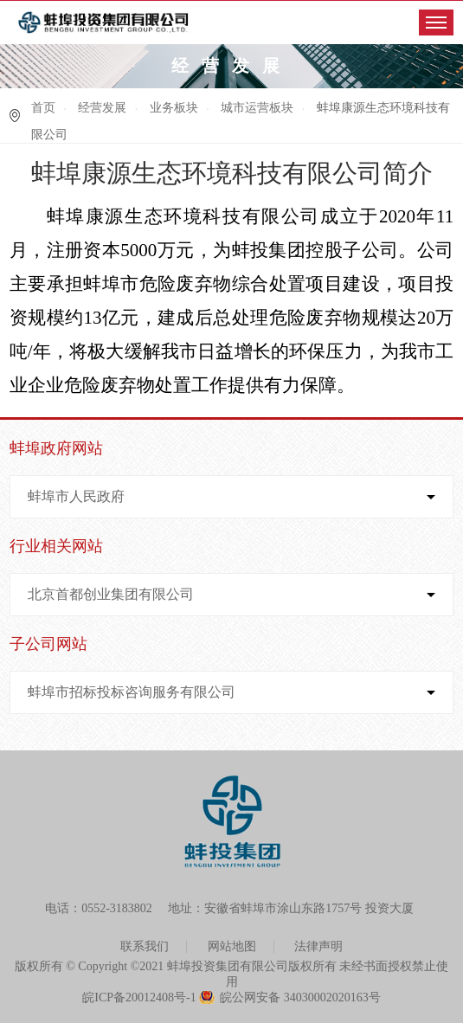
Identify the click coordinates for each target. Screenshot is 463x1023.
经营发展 (102, 107)
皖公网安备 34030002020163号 (300, 997)
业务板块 (174, 107)
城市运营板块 (257, 107)
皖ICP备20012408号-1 (139, 997)
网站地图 (232, 946)
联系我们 (144, 946)
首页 (43, 107)
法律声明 (318, 946)
